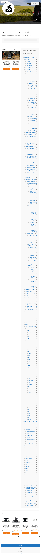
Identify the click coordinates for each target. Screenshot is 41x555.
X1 (28, 409)
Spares (26, 324)
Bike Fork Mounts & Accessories (30, 57)
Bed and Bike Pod (28, 485)
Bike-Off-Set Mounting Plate (30, 293)
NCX (29, 394)
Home (4, 25)
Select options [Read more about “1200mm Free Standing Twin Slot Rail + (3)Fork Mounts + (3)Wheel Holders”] (6, 68)
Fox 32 (29, 330)
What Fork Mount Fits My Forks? (31, 326)
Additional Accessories (31, 431)
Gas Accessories (30, 433)
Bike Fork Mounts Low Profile (30, 146)
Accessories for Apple (29, 447)
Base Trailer (27, 423)
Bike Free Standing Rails (31, 71)
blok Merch (27, 295)
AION (29, 374)
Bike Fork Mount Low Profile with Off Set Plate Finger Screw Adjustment (32, 157)
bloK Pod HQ (4, 17)
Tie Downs (27, 472)
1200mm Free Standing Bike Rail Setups (33, 188)
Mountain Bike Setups (31, 181)
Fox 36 (29, 334)
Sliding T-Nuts (29, 318)
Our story (26, 17)
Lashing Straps (29, 65)
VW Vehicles (30, 116)
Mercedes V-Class (33, 96)
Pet (26, 464)
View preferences (20, 551)
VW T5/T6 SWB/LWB (33, 130)
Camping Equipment (28, 445)
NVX (29, 401)
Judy (29, 349)
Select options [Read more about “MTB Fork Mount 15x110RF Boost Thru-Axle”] (6, 533)
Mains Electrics (28, 462)
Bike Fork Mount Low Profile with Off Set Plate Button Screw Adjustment (32, 153)
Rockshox (28, 340)
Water (26, 478)
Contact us (20, 17)
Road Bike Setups (30, 233)
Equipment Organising (29, 449)
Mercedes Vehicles (31, 94)
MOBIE (29, 392)
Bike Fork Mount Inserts (29, 67)
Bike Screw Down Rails (31, 73)
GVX (29, 388)
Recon (29, 361)
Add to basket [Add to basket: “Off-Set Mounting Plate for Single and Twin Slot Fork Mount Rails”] (15, 534)
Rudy (29, 365)
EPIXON (29, 386)
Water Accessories (30, 443)
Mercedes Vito (32, 98)
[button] (39, 536)
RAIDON (29, 405)
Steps (26, 468)
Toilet (26, 474)
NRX (29, 398)
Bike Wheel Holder (28, 291)
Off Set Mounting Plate (31, 167)
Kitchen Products (28, 458)
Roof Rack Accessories (31, 439)
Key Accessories (28, 456)
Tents (26, 470)
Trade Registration (16, 22)
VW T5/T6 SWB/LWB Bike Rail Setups (33, 286)
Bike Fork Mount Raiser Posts (30, 132)
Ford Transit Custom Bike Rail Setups (34, 276)
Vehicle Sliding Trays (30, 505)
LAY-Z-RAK (27, 322)
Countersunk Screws (30, 315)
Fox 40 (29, 338)
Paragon (29, 353)
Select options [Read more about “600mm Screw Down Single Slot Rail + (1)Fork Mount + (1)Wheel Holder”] (15, 68)
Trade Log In (9, 22)
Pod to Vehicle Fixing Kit (31, 492)
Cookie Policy (20, 553)
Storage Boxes (29, 494)
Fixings (26, 311)
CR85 (29, 382)
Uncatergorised (27, 481)
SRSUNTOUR (29, 372)
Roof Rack (29, 437)
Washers (28, 320)
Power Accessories (30, 435)
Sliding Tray (29, 441)
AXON (29, 378)
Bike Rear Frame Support (30, 289)
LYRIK (29, 351)
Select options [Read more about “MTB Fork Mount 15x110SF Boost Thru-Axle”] (25, 533)
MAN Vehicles (30, 92)
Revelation (30, 363)
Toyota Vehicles (31, 105)
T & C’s (3, 22)
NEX (29, 396)
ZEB (29, 369)
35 (28, 342)
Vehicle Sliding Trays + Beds (29, 483)
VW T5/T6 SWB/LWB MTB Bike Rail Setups (34, 230)
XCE (29, 411)
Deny (20, 548)
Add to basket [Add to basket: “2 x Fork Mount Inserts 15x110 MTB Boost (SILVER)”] (34, 533)
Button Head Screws (30, 313)
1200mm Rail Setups (33, 238)
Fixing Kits (27, 297)
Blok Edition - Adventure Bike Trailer (30, 421)
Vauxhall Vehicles (31, 111)
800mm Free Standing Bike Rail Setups (33, 192)
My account (15, 17)
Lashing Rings (29, 63)
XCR (29, 415)
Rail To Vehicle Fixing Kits (31, 309)
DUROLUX (30, 384)
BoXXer (29, 345)
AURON (29, 376)
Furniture (27, 452)
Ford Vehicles (30, 83)
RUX (29, 407)
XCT (29, 417)
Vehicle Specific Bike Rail (31, 75)
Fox (27, 328)
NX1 (29, 403)
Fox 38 (29, 336)
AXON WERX (30, 380)
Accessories (27, 59)
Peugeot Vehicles (31, 100)
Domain (29, 347)
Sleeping (27, 466)
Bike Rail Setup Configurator (30, 179)
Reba (29, 359)
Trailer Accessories (28, 429)
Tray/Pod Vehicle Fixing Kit (32, 503)
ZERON (29, 419)
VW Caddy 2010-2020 (33, 118)
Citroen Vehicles (31, 78)
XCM (29, 413)
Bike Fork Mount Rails (29, 69)
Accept (20, 545)
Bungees (28, 61)
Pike (29, 355)
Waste (26, 476)
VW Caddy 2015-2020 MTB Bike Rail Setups (34, 226)
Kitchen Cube (29, 490)
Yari (28, 367)
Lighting (27, 460)
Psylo (29, 357)
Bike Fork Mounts (28, 134)
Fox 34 (29, 332)
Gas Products (27, 454)
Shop (10, 17)
